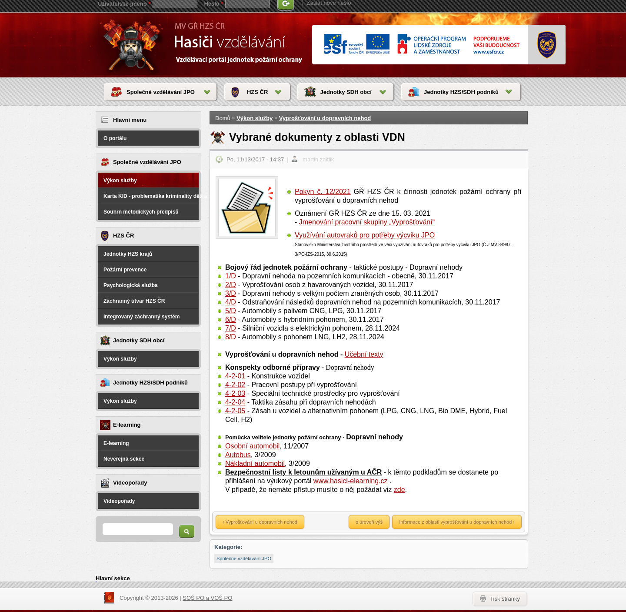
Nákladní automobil (255, 463)
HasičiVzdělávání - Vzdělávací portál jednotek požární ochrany (133, 44)
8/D (230, 337)
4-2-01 (235, 376)
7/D (230, 328)
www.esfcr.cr (421, 44)
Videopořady (119, 501)
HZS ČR (257, 92)
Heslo (213, 4)
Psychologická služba (130, 285)
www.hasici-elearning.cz (350, 481)
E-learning (116, 443)
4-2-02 (235, 384)
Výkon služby (120, 180)
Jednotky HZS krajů (127, 254)
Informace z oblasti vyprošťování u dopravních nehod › (457, 522)
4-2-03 (235, 393)
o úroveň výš (369, 522)
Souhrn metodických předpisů (141, 212)
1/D (230, 276)
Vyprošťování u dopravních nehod (325, 118)
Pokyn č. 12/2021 (323, 191)
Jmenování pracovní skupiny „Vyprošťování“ (367, 222)
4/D (230, 302)
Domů (222, 118)
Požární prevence (125, 270)
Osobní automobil (252, 446)
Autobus (238, 454)
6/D (230, 319)
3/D (230, 293)
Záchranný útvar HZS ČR (134, 301)
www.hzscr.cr (547, 45)
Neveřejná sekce (123, 459)
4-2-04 (235, 402)
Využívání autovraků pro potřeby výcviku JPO (365, 235)
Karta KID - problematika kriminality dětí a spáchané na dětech (151, 196)
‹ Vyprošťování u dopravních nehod (260, 522)
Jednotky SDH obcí (345, 92)
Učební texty (364, 354)
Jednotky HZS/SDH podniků (461, 92)
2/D (230, 284)
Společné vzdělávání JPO (161, 92)
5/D (230, 310)
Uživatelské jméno (124, 4)
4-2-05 (235, 411)
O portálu (115, 138)
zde (399, 489)
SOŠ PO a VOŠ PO (207, 598)
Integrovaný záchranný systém (141, 317)
